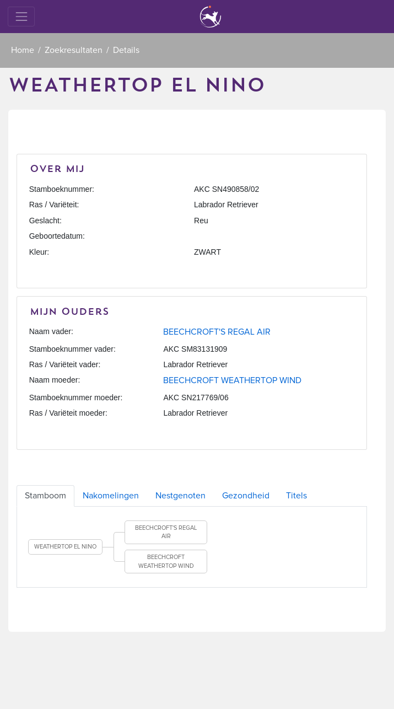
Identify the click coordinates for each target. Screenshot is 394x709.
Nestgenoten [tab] (180, 495)
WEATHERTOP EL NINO (65, 547)
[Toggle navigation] (21, 16)
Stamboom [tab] (45, 495)
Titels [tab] (296, 495)
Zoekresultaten (73, 50)
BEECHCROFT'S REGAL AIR (217, 331)
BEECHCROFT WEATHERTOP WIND (232, 380)
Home (22, 50)
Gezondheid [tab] (245, 495)
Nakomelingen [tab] (111, 495)
